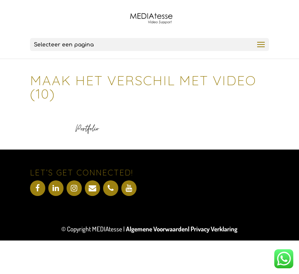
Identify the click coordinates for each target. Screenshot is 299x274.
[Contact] (92, 188)
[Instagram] (74, 188)
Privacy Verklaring (214, 229)
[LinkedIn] (56, 188)
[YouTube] (129, 188)
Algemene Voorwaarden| (158, 229)
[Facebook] (37, 188)
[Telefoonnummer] (110, 188)
